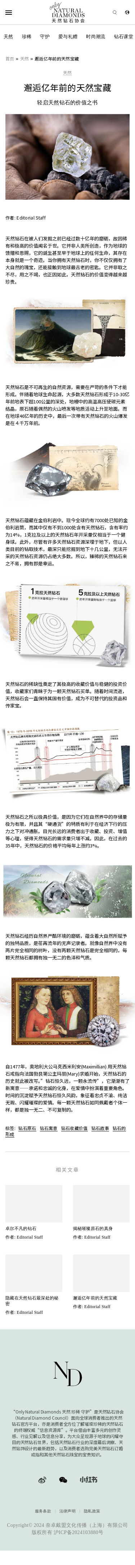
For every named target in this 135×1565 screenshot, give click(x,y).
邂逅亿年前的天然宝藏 (57, 58)
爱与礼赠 (67, 36)
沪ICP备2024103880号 (79, 1532)
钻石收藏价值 (74, 1128)
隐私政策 (92, 1511)
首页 (9, 58)
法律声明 (67, 1511)
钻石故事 (100, 1128)
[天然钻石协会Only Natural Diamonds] (67, 12)
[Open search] (104, 12)
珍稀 (27, 36)
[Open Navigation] (17, 12)
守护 (45, 36)
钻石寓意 (49, 1128)
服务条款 (43, 1511)
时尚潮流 (95, 36)
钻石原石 (27, 1128)
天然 (8, 36)
